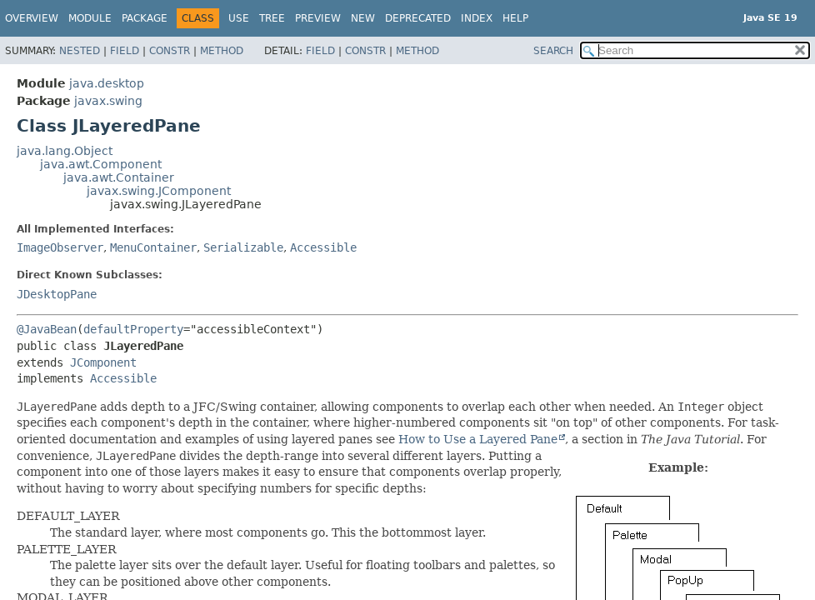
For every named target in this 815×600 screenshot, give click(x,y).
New (363, 18)
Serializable (243, 247)
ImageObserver (60, 247)
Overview (31, 18)
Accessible (323, 247)
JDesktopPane (57, 294)
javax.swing (108, 101)
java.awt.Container (118, 177)
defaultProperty (133, 329)
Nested (79, 51)
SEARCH (553, 51)
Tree (272, 18)
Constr (169, 51)
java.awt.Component (101, 164)
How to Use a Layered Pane (478, 439)
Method (221, 51)
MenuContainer (153, 247)
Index (476, 18)
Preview (318, 18)
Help (515, 18)
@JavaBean (47, 329)
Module (90, 18)
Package (145, 18)
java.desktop (106, 83)
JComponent (103, 362)
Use (238, 18)
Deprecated (418, 18)
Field (124, 51)
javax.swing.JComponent (159, 191)
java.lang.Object (64, 151)
